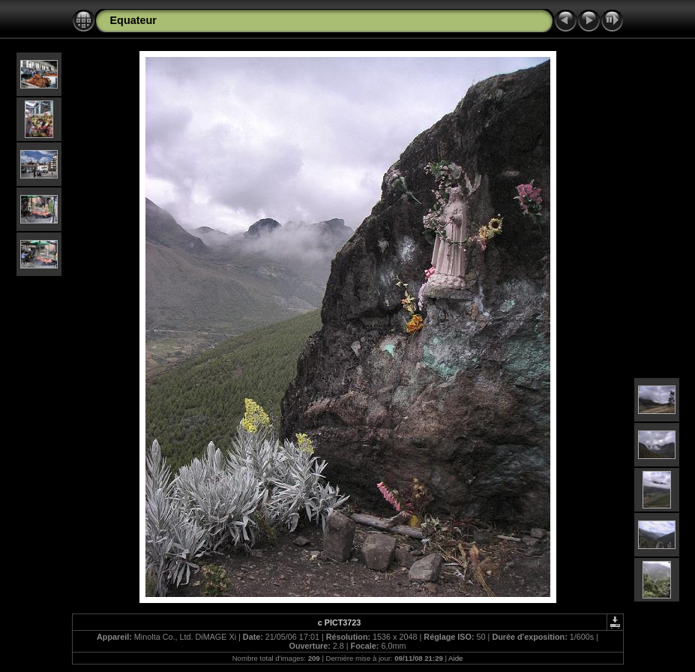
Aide (455, 658)
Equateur (133, 20)
